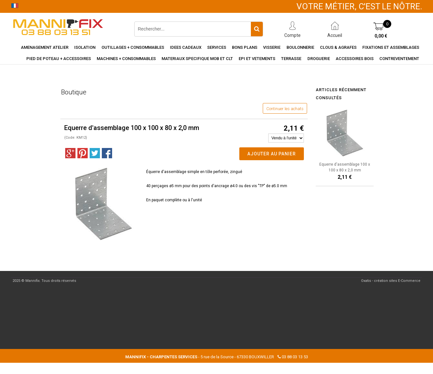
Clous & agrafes (338, 47)
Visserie (271, 47)
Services (216, 47)
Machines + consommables (126, 58)
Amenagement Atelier (44, 47)
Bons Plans (244, 47)
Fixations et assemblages (390, 47)
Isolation (84, 47)
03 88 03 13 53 (295, 356)
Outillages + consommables (133, 47)
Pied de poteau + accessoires (58, 58)
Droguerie (318, 58)
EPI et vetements (257, 58)
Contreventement (399, 58)
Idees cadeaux (185, 47)
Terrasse (291, 58)
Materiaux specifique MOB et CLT (197, 58)
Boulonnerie (300, 47)
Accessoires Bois (355, 58)
